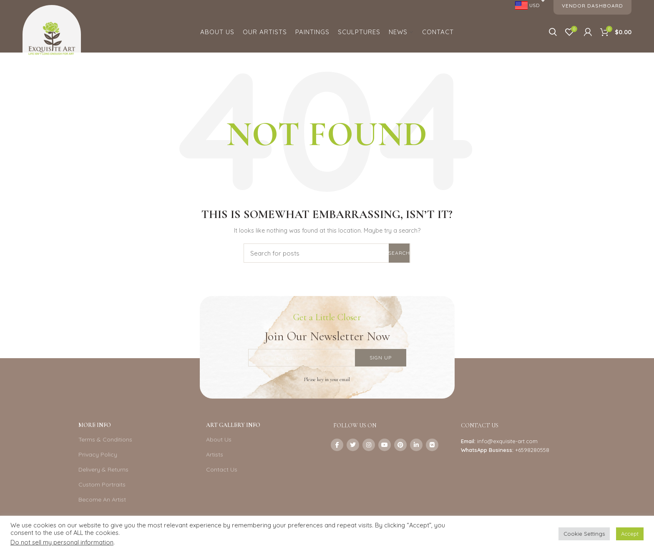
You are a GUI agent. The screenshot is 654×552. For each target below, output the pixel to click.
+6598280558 (532, 450)
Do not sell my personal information (61, 542)
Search (399, 253)
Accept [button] (630, 533)
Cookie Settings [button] (584, 533)
